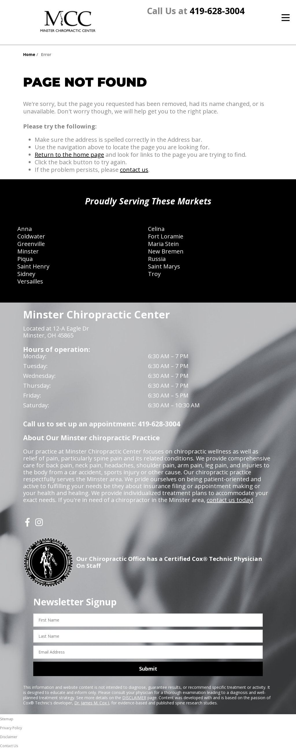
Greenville (31, 244)
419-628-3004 (217, 11)
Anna (24, 229)
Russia (157, 259)
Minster (28, 251)
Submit (148, 668)
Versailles (30, 281)
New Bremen (166, 251)
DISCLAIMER (134, 697)
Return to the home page (69, 154)
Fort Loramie (165, 236)
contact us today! (230, 500)
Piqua (25, 259)
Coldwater (31, 236)
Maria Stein (163, 244)
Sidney (26, 274)
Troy (154, 274)
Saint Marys (164, 266)
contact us (134, 169)
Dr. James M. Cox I (91, 703)
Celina (156, 229)
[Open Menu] (285, 17)
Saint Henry (33, 266)
